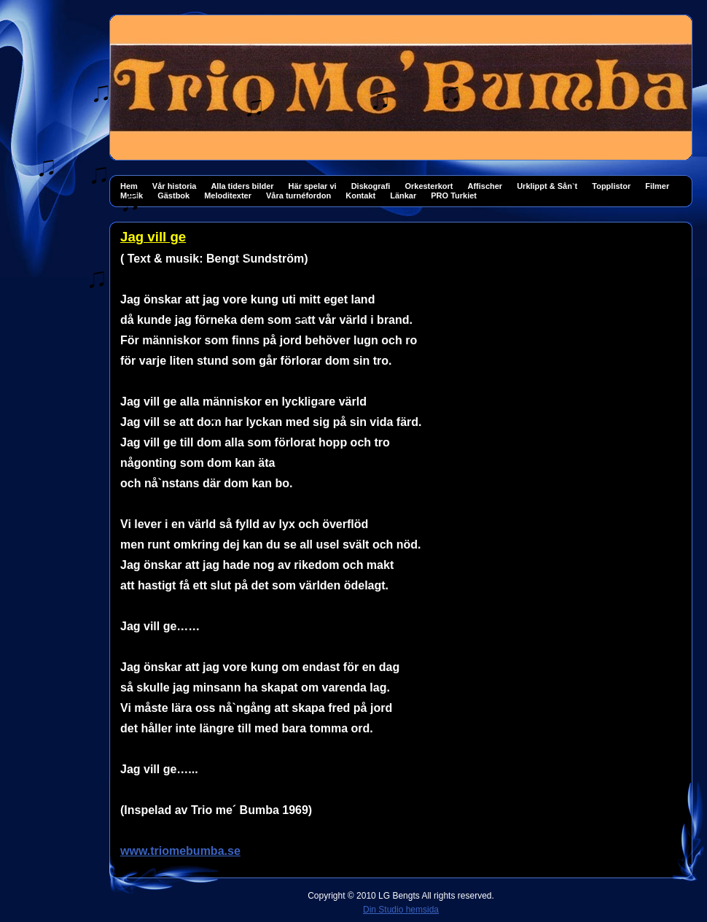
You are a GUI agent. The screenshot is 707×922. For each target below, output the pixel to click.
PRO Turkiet (454, 195)
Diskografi (371, 186)
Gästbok (173, 195)
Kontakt (360, 195)
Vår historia (174, 186)
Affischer (484, 186)
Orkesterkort (429, 186)
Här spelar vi (313, 186)
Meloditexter (227, 195)
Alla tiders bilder (242, 186)
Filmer (657, 186)
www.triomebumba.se (180, 851)
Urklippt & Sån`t (547, 186)
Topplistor (611, 186)
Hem (129, 186)
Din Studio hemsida (401, 909)
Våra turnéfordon (298, 195)
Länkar (403, 195)
